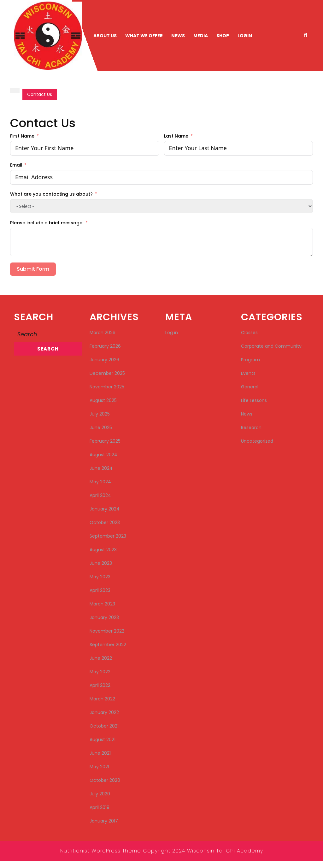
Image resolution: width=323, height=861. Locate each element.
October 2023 (105, 522)
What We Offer (144, 35)
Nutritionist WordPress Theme (100, 850)
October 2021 (104, 726)
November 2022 (107, 631)
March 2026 (102, 332)
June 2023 (101, 563)
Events (248, 373)
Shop (222, 35)
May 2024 (100, 482)
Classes (249, 332)
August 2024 (103, 454)
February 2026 (105, 346)
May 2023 (100, 577)
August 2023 (103, 549)
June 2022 (101, 658)
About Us (105, 35)
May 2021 (99, 767)
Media (200, 35)
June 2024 (101, 468)
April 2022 (100, 685)
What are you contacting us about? (51, 194)
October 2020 (105, 780)
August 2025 (103, 400)
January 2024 (105, 509)
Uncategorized (257, 441)
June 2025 (101, 427)
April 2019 (99, 807)
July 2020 (100, 794)
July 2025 (100, 414)
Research (251, 427)
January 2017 (104, 821)
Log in (171, 332)
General (249, 387)
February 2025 (105, 441)
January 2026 (104, 360)
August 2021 (102, 739)
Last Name (176, 136)
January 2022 (104, 712)
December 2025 (107, 373)
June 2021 (100, 753)
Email (16, 165)
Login (245, 35)
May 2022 (100, 672)
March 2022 (102, 699)
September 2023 (108, 536)
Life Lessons (254, 400)
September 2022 (108, 644)
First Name (22, 136)
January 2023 (104, 617)
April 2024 (100, 495)
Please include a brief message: (46, 223)
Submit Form (33, 269)
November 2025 (107, 387)
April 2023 (100, 590)
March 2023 (102, 604)
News (178, 35)
